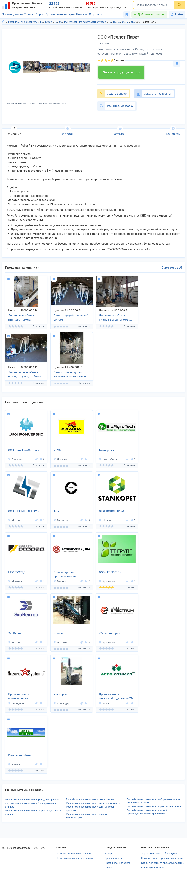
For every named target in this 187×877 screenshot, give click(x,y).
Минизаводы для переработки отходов (85, 22)
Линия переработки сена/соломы (71, 317)
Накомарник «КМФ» (152, 867)
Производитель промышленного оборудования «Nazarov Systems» (23, 697)
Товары (29, 14)
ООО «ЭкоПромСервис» (23, 450)
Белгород (60, 520)
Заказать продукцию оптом (121, 72)
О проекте (95, 14)
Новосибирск (108, 459)
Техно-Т (59, 511)
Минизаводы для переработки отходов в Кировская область (128, 22)
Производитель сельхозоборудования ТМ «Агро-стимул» (116, 697)
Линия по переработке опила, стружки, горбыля (24, 374)
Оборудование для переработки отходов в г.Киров (124, 22)
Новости (82, 14)
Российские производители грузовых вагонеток (154, 806)
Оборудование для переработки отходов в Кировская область (120, 22)
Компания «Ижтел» (20, 755)
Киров (48, 22)
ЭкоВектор (15, 633)
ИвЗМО (58, 450)
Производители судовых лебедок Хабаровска (163, 858)
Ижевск (14, 764)
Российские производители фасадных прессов (32, 799)
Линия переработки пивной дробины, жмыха (115, 317)
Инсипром (60, 694)
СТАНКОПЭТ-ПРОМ (111, 511)
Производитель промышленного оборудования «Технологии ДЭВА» (67, 575)
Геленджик (16, 703)
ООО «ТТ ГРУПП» (110, 572)
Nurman (58, 633)
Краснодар (107, 581)
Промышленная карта (60, 14)
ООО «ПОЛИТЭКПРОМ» (23, 511)
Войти (177, 14)
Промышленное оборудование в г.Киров (115, 22)
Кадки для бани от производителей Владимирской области (163, 863)
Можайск (15, 581)
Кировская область (42, 22)
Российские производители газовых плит (90, 799)
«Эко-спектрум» (109, 633)
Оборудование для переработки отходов (61, 22)
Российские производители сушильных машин (93, 803)
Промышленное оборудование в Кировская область (111, 22)
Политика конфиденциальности (74, 858)
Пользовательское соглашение (74, 853)
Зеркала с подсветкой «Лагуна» (159, 853)
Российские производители (22, 22)
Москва (14, 520)
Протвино (60, 642)
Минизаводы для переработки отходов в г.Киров (133, 22)
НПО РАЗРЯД (16, 572)
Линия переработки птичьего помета (21, 317)
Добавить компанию (151, 14)
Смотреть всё (172, 267)
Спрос (40, 14)
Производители (12, 14)
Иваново (60, 459)
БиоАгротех (106, 450)
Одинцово (15, 459)
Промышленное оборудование (57, 22)
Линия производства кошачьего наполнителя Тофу (70, 375)
